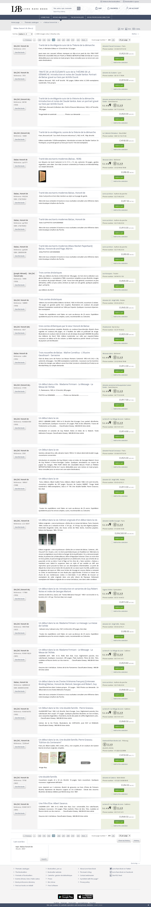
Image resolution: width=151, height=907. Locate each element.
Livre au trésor (108, 194)
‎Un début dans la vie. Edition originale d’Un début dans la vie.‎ (68, 520)
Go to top (135, 863)
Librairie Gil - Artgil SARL (111, 300)
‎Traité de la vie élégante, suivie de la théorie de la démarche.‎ (67, 132)
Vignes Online (107, 590)
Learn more (98, 905)
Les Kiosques (107, 273)
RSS (128, 29)
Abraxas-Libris (108, 160)
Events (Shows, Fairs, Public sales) (26, 879)
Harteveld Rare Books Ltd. (112, 741)
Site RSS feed (116, 875)
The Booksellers (77, 17)
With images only (42, 34)
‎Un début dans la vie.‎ (49, 418)
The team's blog (84, 872)
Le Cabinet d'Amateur (110, 133)
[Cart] (98, 8)
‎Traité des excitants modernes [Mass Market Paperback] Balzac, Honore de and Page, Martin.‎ (65, 247)
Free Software (53, 885)
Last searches (19, 841)
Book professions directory (98, 17)
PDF (121, 29)
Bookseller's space (131, 1)
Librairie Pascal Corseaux (112, 46)
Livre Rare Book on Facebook (121, 872)
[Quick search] (65, 8)
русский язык (83, 903)
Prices (50, 879)
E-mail (136, 29)
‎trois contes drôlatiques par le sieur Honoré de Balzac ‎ (64, 326)
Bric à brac (51, 882)
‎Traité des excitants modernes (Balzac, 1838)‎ (60, 158)
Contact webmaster (85, 875)
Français (64, 903)
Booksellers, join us (53, 868)
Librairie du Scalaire (110, 73)
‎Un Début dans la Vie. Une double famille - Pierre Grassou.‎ (66, 708)
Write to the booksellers (110, 1)
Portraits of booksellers (24, 875)
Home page (45, 17)
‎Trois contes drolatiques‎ (50, 272)
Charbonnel (107, 327)
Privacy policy (83, 882)
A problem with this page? (87, 879)
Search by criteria (59, 12)
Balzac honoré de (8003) (23, 28)
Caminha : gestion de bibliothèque (60, 875)
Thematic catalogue (31, 22)
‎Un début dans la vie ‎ (49, 478)
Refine (135, 34)
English (56, 903)
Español (93, 903)
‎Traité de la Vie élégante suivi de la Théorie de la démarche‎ (67, 45)
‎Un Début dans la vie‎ (49, 449)
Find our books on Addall (23, 885)
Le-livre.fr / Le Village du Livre (113, 419)
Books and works (60, 17)
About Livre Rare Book (88, 869)
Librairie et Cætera (109, 778)
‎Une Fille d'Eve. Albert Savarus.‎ (53, 803)
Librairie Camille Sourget (111, 521)
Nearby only (54, 34)
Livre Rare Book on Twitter (120, 868)
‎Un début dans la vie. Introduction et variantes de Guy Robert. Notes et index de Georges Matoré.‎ (68, 590)
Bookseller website (53, 872)
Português (72, 903)
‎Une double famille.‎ (48, 776)
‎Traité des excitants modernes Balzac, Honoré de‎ (62, 192)
